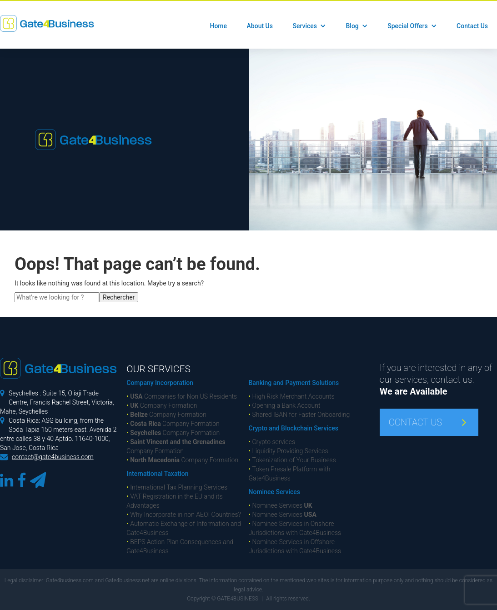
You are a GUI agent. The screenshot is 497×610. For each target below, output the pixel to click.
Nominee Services (274, 491)
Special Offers (407, 26)
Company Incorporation (159, 382)
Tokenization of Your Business (292, 460)
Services (304, 26)
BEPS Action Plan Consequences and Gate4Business (179, 546)
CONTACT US (415, 422)
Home (218, 26)
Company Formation (161, 405)
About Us (260, 26)
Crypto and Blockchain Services (293, 428)
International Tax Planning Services (176, 487)
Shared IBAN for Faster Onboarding (299, 414)
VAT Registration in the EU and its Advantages (174, 501)
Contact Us (472, 26)
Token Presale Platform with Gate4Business (290, 473)
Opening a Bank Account (285, 405)
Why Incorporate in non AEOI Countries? (183, 514)
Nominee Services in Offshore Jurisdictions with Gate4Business (295, 546)
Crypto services (272, 441)
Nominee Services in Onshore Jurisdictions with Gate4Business (295, 528)
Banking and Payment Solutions (294, 382)
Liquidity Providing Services (288, 451)
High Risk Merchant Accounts (292, 396)
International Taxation (157, 473)
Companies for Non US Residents (181, 396)
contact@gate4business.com (53, 456)
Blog (352, 26)
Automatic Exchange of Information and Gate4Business (183, 528)
